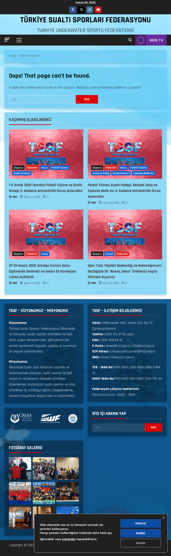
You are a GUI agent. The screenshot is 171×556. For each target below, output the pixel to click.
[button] (7, 40)
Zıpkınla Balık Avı (143, 173)
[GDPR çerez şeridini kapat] (164, 518)
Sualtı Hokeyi (22, 173)
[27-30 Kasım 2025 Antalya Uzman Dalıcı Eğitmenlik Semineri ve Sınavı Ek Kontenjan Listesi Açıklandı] (46, 234)
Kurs (44, 167)
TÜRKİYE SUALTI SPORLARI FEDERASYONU (85, 20)
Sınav (44, 253)
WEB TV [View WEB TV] (149, 40)
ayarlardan (69, 539)
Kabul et (140, 523)
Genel (109, 253)
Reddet (140, 533)
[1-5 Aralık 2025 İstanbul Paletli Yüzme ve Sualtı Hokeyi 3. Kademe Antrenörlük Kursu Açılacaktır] (46, 154)
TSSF (14, 197)
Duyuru (18, 167)
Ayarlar (140, 543)
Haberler (32, 167)
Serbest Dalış (100, 173)
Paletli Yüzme (59, 167)
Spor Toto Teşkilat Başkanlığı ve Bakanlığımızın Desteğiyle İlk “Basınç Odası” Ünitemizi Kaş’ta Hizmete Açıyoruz (124, 271)
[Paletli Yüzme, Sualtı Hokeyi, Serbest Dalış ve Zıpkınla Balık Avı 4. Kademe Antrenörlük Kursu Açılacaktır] (125, 154)
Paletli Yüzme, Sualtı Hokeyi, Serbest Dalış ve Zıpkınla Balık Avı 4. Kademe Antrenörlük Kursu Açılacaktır (124, 191)
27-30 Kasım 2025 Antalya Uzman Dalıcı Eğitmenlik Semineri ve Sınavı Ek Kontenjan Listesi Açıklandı (42, 271)
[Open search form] (130, 40)
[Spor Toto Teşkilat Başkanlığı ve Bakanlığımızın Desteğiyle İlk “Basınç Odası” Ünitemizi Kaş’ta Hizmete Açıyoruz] (125, 234)
